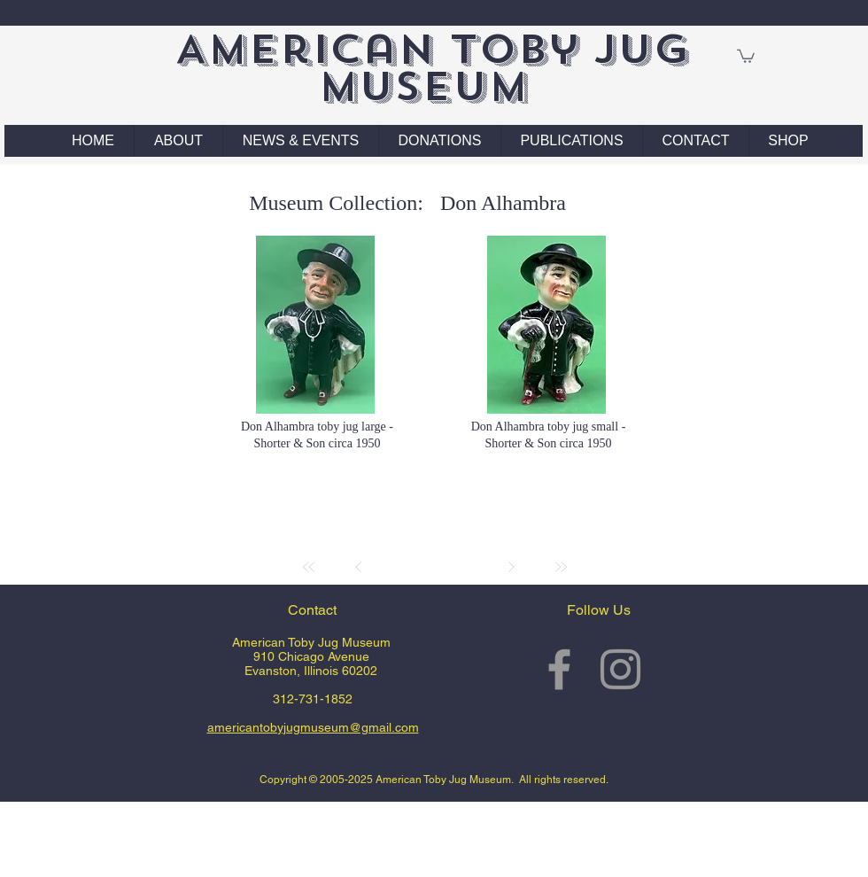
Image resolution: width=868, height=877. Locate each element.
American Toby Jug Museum (431, 67)
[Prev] (358, 567)
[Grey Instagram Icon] (620, 669)
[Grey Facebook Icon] (559, 669)
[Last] (560, 567)
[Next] (511, 567)
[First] (309, 567)
